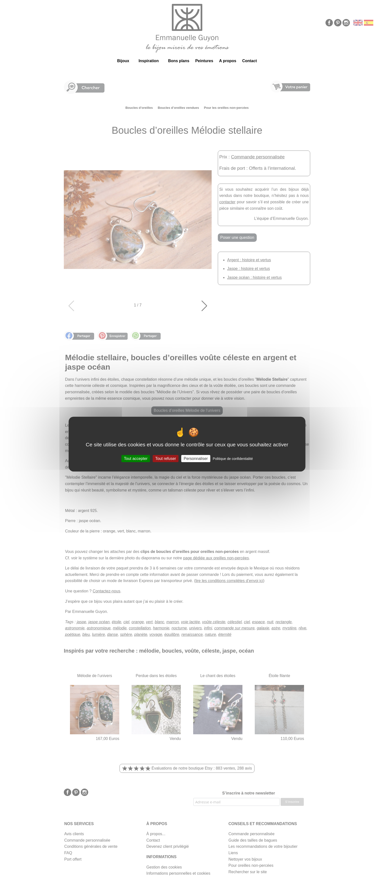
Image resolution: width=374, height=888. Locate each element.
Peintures (204, 61)
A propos (227, 61)
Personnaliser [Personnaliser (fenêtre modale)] (196, 458)
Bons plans (178, 61)
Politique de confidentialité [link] (233, 458)
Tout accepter (136, 458)
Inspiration (148, 61)
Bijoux (123, 61)
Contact (249, 61)
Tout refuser (165, 458)
